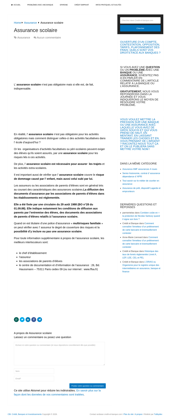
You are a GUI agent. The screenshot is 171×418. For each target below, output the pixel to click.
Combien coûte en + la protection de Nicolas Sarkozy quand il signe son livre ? (141, 216)
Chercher (140, 28)
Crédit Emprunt (81, 5)
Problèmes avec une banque (40, 5)
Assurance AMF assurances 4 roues (139, 169)
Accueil (16, 5)
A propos (138, 414)
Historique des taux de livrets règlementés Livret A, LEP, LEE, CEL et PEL (140, 254)
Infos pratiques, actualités (108, 5)
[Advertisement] (36, 61)
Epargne (64, 5)
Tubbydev (158, 414)
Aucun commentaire (49, 37)
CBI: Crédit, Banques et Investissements (25, 414)
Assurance (23, 37)
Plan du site (128, 414)
